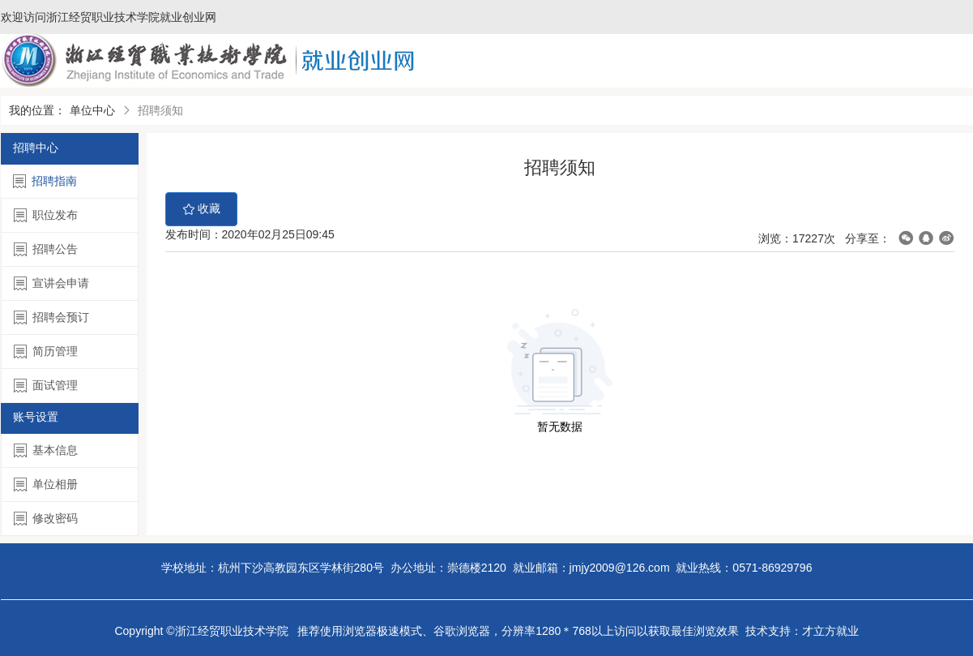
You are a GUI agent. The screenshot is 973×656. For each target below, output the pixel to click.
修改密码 (46, 518)
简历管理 (46, 351)
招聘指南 (45, 181)
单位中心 (92, 110)
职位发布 (46, 215)
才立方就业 (830, 630)
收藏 (201, 209)
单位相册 (46, 484)
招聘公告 (46, 249)
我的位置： (37, 110)
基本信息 (46, 450)
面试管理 (46, 385)
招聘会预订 (51, 317)
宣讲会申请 (51, 283)
